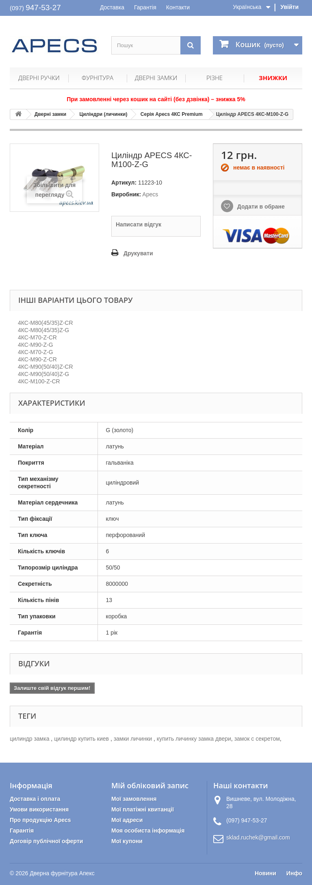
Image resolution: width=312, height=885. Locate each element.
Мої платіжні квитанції (142, 809)
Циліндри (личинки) (103, 114)
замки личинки (134, 738)
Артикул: (123, 182)
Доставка (112, 7)
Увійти (289, 7)
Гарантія (145, 7)
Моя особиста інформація (147, 830)
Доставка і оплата (35, 799)
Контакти (178, 7)
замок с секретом (257, 738)
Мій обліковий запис (149, 785)
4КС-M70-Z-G (35, 352)
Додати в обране (260, 206)
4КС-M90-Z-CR (37, 359)
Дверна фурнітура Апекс (62, 873)
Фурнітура (97, 78)
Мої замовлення (133, 799)
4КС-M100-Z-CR (39, 381)
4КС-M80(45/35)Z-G (43, 330)
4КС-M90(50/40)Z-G (43, 374)
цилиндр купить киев (82, 738)
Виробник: (126, 194)
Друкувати (138, 253)
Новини (265, 873)
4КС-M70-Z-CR (37, 337)
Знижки (273, 78)
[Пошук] (190, 45)
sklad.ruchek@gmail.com (258, 837)
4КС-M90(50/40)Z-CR (45, 366)
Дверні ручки (39, 78)
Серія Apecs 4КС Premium (172, 114)
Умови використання (39, 809)
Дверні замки (156, 78)
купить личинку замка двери (194, 738)
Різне (214, 78)
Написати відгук (138, 224)
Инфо (294, 873)
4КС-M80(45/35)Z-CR (45, 323)
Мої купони (127, 841)
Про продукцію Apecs (40, 820)
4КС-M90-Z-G (35, 344)
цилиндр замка (30, 738)
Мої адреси (127, 820)
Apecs (150, 194)
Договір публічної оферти (46, 841)
